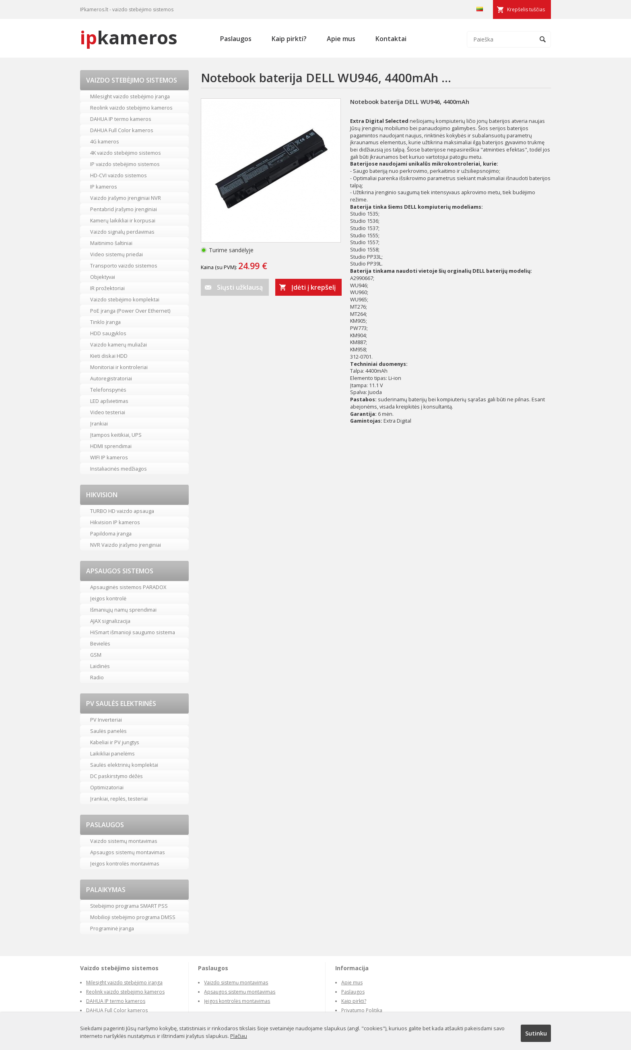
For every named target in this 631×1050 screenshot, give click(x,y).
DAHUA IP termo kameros (120, 118)
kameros (128, 37)
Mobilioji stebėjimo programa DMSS (132, 917)
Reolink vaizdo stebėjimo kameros (131, 107)
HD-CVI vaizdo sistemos (118, 175)
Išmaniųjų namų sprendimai (123, 609)
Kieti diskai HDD (109, 355)
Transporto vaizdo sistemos (123, 265)
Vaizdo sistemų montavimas (123, 841)
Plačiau (238, 1036)
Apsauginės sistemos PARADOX (128, 587)
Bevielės (100, 643)
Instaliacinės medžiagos (118, 468)
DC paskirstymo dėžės (116, 776)
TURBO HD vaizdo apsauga (122, 511)
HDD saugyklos (108, 333)
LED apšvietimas (109, 401)
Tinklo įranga (105, 322)
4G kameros (104, 141)
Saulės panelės (108, 731)
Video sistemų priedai (116, 254)
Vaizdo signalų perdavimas (122, 231)
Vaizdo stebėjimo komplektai (124, 299)
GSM (95, 654)
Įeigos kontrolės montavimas (124, 863)
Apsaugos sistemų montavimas (127, 852)
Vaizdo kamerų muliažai (118, 344)
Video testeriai (107, 412)
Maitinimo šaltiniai (111, 243)
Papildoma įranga (111, 533)
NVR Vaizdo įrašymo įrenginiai (125, 544)
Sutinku (536, 1033)
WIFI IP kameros (109, 457)
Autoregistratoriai (111, 378)
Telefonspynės (108, 389)
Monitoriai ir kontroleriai (119, 367)
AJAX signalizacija (110, 621)
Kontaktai (390, 38)
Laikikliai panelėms (112, 753)
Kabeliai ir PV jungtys (114, 742)
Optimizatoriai (107, 787)
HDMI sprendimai (111, 446)
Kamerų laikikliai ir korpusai (122, 220)
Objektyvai (102, 276)
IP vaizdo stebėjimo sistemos (125, 164)
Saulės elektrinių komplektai (124, 764)
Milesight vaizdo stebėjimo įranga (130, 96)
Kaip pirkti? (289, 38)
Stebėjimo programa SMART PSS (129, 905)
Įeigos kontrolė (108, 598)
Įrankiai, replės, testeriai (119, 798)
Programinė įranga (112, 928)
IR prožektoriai (107, 288)
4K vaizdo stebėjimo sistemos (125, 152)
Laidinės (100, 666)
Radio (97, 677)
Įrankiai (99, 423)
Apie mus (341, 38)
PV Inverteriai (106, 719)
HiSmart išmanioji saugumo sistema (132, 632)
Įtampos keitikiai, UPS (116, 434)
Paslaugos (236, 38)
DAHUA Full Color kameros (121, 130)
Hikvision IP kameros (115, 522)
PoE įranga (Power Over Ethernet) (130, 310)
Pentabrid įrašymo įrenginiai (123, 209)
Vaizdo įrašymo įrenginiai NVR (125, 197)
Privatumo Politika (361, 1010)
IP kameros (103, 186)
